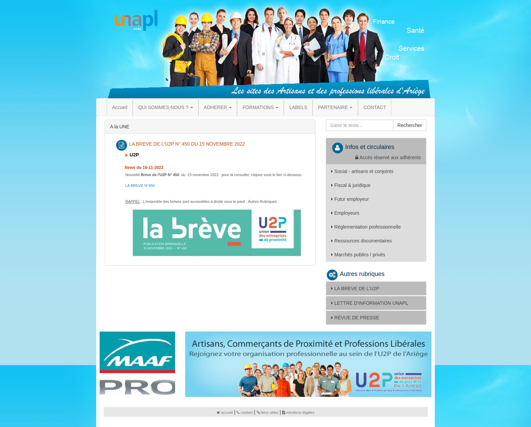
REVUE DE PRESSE (355, 317)
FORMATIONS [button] (260, 107)
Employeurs (345, 213)
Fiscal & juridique (350, 185)
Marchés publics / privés (358, 254)
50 (140, 186)
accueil (225, 412)
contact (245, 412)
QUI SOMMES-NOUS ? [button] (165, 107)
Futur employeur (350, 199)
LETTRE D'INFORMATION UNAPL (369, 303)
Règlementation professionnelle (366, 227)
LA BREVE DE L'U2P (355, 288)
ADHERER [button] (218, 107)
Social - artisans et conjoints (362, 171)
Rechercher (410, 125)
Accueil (119, 107)
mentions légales (298, 412)
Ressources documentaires (361, 240)
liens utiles (267, 412)
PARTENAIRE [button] (335, 107)
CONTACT (374, 107)
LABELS (298, 107)
